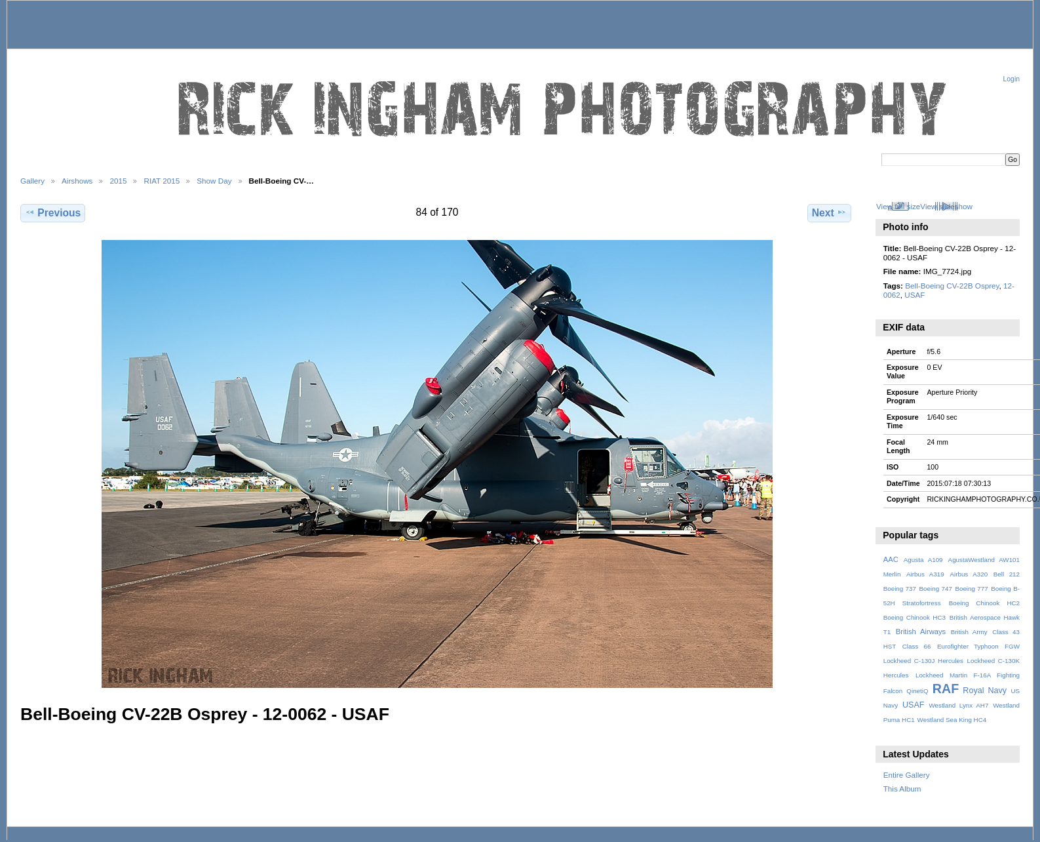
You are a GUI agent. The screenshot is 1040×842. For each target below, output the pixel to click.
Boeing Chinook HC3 (914, 617)
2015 (117, 180)
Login (1011, 79)
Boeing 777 (971, 588)
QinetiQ (917, 690)
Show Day (214, 180)
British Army (969, 631)
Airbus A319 (925, 574)
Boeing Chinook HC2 (984, 603)
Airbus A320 (969, 574)
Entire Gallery (906, 775)
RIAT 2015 (162, 180)
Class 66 (916, 646)
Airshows (77, 180)
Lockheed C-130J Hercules (923, 660)
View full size (898, 206)
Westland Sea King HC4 (952, 719)
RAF (946, 688)
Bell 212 (1006, 574)
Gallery (32, 180)
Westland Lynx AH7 (958, 705)
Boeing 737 (899, 588)
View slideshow (946, 206)
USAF (914, 295)
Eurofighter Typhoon (968, 646)
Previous (53, 212)
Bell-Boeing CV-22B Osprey (952, 285)
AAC (890, 559)
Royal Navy (985, 690)
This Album (902, 788)
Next (829, 212)
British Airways (921, 631)
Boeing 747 (935, 588)
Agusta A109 (923, 559)
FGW (1012, 646)
